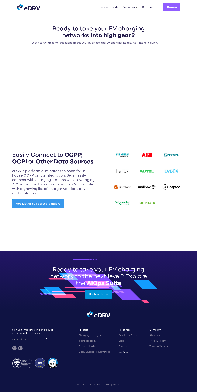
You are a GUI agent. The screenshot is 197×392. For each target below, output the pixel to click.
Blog (121, 340)
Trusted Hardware (89, 346)
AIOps (104, 7)
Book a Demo (98, 294)
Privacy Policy (157, 340)
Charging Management (92, 335)
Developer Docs (127, 335)
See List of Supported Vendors (38, 204)
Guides (122, 346)
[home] (28, 7)
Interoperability (87, 340)
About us (154, 335)
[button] (130, 7)
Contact (172, 7)
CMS (115, 7)
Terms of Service (159, 346)
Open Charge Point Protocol (95, 351)
